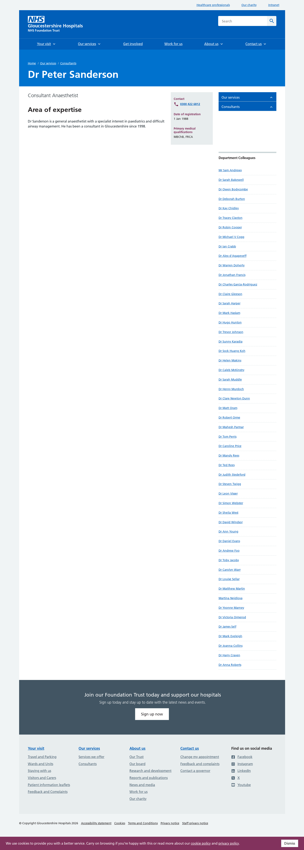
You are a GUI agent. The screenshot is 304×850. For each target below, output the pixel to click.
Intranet (273, 5)
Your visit (36, 748)
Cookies (119, 823)
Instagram (242, 764)
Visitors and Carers (42, 778)
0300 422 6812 (190, 104)
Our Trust (136, 757)
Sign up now (152, 714)
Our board (137, 764)
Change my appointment (199, 757)
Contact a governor (195, 771)
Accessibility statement (96, 823)
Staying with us (39, 771)
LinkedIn (241, 771)
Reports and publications (148, 778)
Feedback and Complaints (48, 792)
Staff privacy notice (195, 823)
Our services (48, 63)
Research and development (150, 771)
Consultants (68, 63)
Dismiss (289, 843)
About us (137, 748)
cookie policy (201, 843)
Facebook (241, 757)
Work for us (138, 792)
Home (32, 63)
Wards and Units (40, 764)
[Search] (271, 21)
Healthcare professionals (213, 5)
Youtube (241, 785)
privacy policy (228, 843)
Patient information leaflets (49, 785)
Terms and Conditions (143, 823)
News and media (142, 785)
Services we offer (91, 757)
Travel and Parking (42, 757)
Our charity (249, 5)
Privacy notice (170, 823)
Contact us (189, 748)
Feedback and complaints (199, 764)
